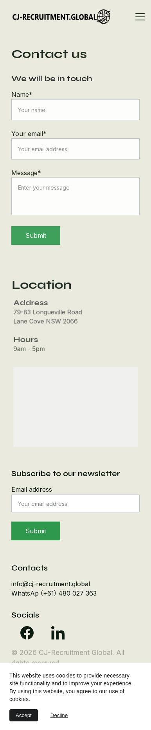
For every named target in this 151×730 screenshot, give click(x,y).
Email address (31, 489)
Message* (26, 173)
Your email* (29, 134)
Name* (21, 94)
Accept (24, 715)
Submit (35, 235)
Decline (59, 715)
